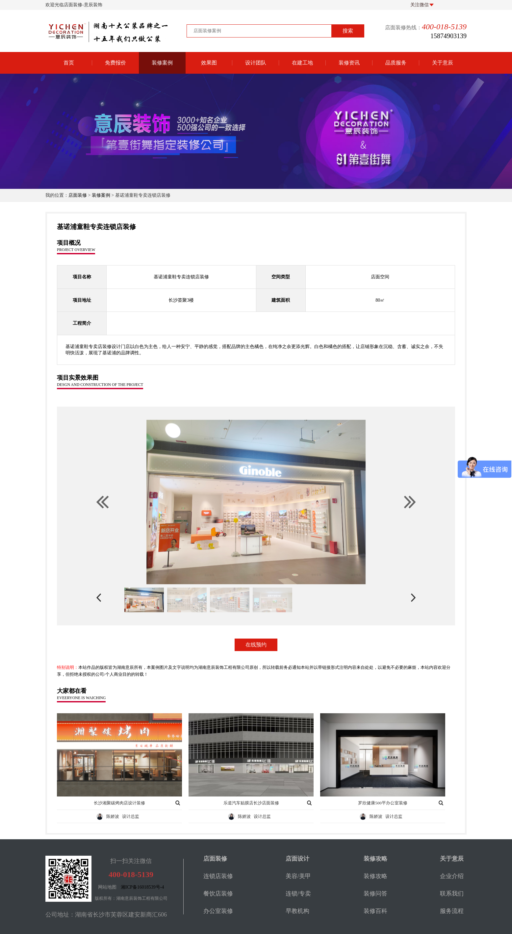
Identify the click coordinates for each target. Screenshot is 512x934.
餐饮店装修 (218, 893)
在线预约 (256, 644)
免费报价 (115, 62)
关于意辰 (442, 62)
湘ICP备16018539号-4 (142, 887)
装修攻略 (375, 876)
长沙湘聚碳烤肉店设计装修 (119, 802)
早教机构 (297, 911)
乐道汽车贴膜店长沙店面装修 (251, 802)
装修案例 (162, 62)
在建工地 (302, 62)
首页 (69, 62)
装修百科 (375, 911)
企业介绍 (452, 876)
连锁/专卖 (298, 893)
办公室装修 (218, 911)
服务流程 (452, 911)
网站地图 (107, 887)
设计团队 (255, 62)
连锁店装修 (218, 876)
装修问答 (375, 893)
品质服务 (395, 62)
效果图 (209, 62)
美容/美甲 (298, 876)
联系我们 (452, 893)
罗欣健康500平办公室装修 (382, 802)
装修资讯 (349, 62)
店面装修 (77, 195)
